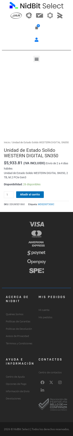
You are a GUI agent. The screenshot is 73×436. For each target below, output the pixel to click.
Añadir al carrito (30, 194)
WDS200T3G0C (46, 204)
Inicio (7, 142)
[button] (37, 39)
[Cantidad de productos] (9, 194)
